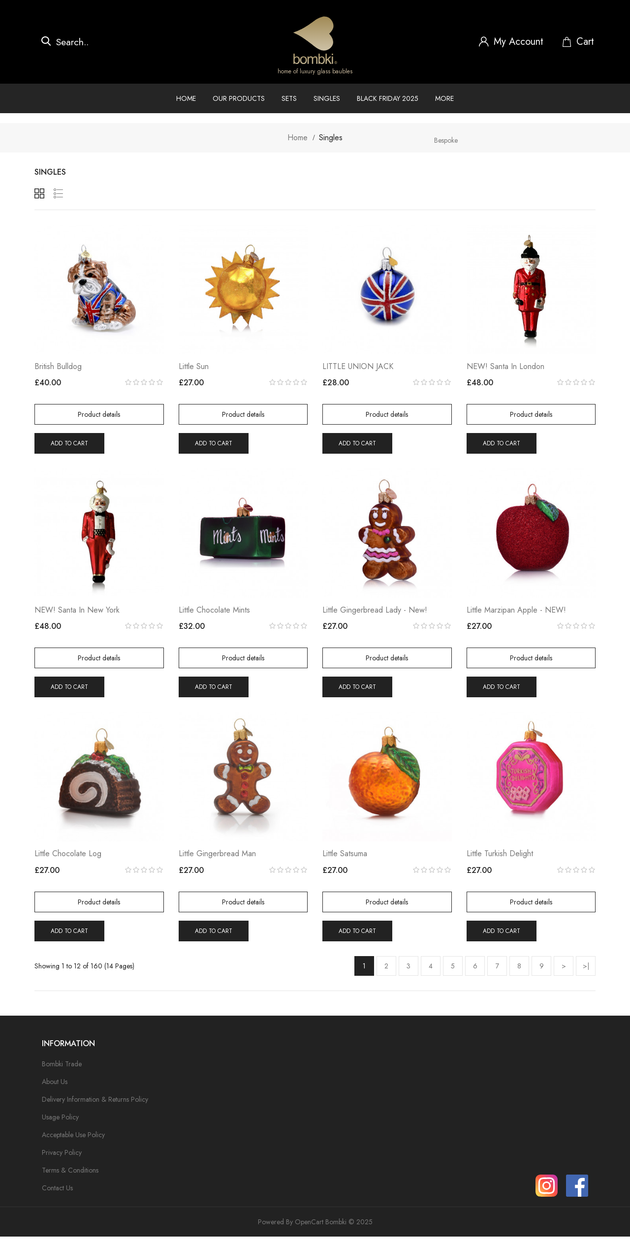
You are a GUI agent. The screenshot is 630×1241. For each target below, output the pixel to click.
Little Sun (194, 367)
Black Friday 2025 (387, 98)
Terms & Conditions (70, 1174)
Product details (99, 416)
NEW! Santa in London (505, 367)
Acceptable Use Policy (73, 1139)
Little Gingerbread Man (217, 858)
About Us (54, 1086)
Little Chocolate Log (67, 858)
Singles (327, 98)
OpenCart (309, 1226)
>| (586, 970)
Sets (289, 98)
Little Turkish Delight (500, 858)
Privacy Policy (62, 1157)
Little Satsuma (344, 858)
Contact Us (57, 1192)
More (444, 98)
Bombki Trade (62, 1068)
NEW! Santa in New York (77, 613)
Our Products (239, 98)
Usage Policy (60, 1121)
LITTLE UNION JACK (357, 367)
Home (186, 98)
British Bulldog (58, 367)
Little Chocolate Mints (214, 613)
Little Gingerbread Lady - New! (374, 613)
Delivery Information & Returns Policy (95, 1104)
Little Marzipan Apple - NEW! (516, 613)
